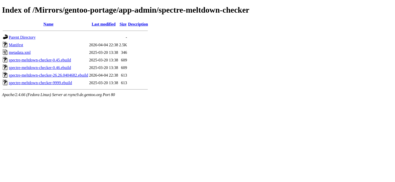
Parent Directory (22, 37)
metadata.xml (20, 52)
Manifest (16, 45)
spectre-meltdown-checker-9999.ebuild (40, 83)
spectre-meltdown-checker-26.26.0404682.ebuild (48, 75)
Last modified (104, 24)
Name (48, 24)
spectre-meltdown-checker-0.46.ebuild (40, 67)
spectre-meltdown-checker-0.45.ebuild (40, 60)
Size (123, 24)
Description (138, 24)
